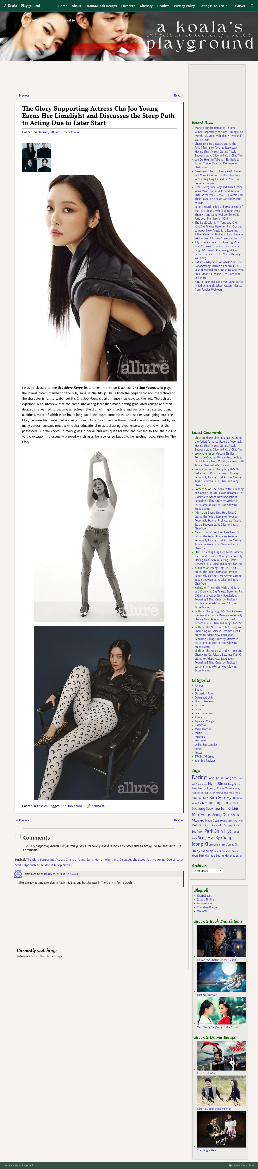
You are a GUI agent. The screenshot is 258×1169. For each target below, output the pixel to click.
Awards (199, 685)
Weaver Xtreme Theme (244, 1165)
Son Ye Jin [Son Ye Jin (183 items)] (232, 844)
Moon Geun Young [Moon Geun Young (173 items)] (216, 820)
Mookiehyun (204, 903)
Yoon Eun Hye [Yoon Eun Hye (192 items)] (201, 855)
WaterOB (202, 911)
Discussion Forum (205, 693)
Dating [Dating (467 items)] (199, 777)
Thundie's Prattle (207, 907)
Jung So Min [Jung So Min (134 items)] (209, 793)
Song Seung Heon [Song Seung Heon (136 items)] (217, 845)
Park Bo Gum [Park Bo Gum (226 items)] (201, 825)
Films (198, 709)
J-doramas (201, 717)
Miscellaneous (203, 729)
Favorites (128, 6)
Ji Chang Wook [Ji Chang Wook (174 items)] (223, 788)
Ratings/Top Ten (212, 6)
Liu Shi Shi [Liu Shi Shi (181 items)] (233, 815)
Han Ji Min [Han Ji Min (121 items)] (202, 784)
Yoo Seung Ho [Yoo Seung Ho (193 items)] (220, 855)
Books (198, 689)
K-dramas (200, 725)
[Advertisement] (221, 362)
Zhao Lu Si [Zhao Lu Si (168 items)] (236, 855)
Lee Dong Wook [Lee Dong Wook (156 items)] (230, 803)
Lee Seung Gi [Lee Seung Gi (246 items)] (216, 815)
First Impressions (205, 713)
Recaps (199, 748)
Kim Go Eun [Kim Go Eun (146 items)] (222, 792)
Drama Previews (204, 701)
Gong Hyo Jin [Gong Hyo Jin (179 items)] (215, 778)
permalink (99, 806)
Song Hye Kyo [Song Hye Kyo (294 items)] (210, 837)
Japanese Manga (204, 721)
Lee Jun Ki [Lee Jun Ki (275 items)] (222, 808)
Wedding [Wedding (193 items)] (207, 851)
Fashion (42, 806)
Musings (200, 736)
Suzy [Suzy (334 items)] (196, 850)
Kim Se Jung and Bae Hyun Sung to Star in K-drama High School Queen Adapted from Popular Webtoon (219, 285)
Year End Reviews (205, 760)
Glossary (146, 6)
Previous (22, 95)
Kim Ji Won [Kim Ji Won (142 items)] (234, 793)
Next (179, 95)
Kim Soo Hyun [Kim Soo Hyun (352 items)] (222, 797)
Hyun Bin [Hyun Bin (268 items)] (215, 784)
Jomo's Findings (206, 899)
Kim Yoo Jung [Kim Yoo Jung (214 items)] (211, 803)
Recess (198, 752)
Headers (163, 6)
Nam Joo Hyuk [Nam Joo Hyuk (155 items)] (235, 820)
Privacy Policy (184, 6)
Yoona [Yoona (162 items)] (235, 851)
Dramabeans (204, 895)
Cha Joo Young (72, 806)
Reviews (239, 6)
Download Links (204, 697)
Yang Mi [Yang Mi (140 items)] (217, 851)
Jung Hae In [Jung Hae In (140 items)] (197, 793)
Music (198, 733)
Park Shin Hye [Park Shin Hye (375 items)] (218, 831)
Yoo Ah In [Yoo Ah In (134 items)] (226, 851)
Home (62, 6)
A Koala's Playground (22, 5)
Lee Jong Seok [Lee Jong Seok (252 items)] (202, 808)
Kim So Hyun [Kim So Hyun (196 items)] (200, 798)
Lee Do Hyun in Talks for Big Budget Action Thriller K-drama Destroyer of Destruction (217, 163)
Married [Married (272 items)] (198, 820)
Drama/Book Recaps (101, 6)
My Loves (200, 740)
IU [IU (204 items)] (225, 784)
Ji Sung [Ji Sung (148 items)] (236, 788)
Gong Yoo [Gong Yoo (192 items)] (230, 778)
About (76, 6)
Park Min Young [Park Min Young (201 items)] (222, 825)
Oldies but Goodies (206, 744)
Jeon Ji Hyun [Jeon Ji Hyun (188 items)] (205, 788)
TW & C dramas (204, 756)
